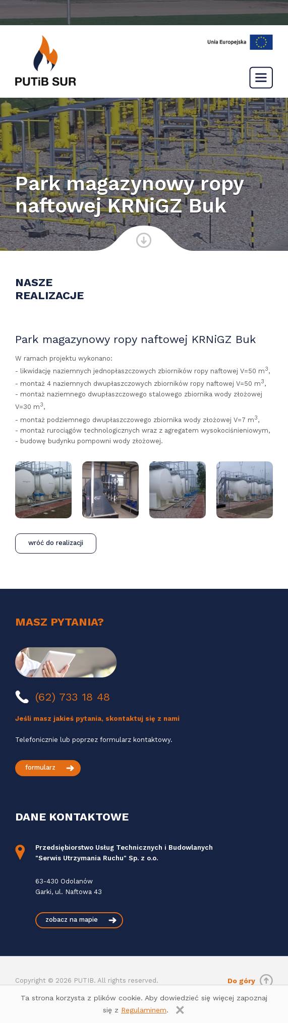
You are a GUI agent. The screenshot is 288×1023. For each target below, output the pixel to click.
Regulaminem (143, 1010)
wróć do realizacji (55, 543)
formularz (40, 767)
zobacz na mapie (71, 919)
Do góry (241, 981)
